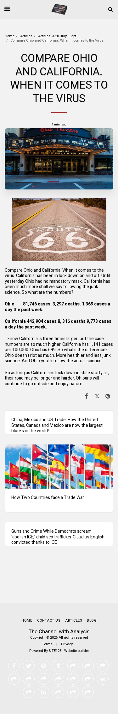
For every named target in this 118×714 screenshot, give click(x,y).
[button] (7, 9)
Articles (26, 36)
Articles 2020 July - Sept (57, 36)
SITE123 (55, 650)
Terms (47, 644)
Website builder (76, 650)
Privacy (67, 644)
